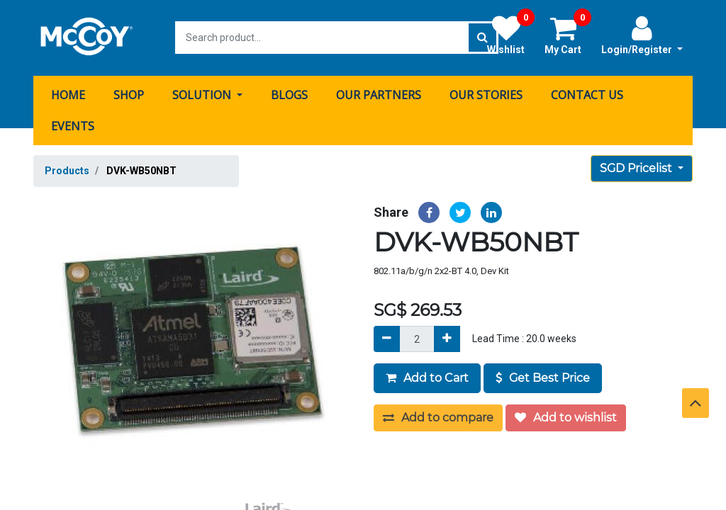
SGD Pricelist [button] (637, 167)
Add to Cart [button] (427, 377)
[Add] (447, 338)
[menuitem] (68, 94)
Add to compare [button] (438, 417)
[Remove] (387, 338)
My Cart (567, 34)
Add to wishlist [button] (566, 417)
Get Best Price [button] (543, 377)
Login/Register (642, 34)
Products (67, 170)
